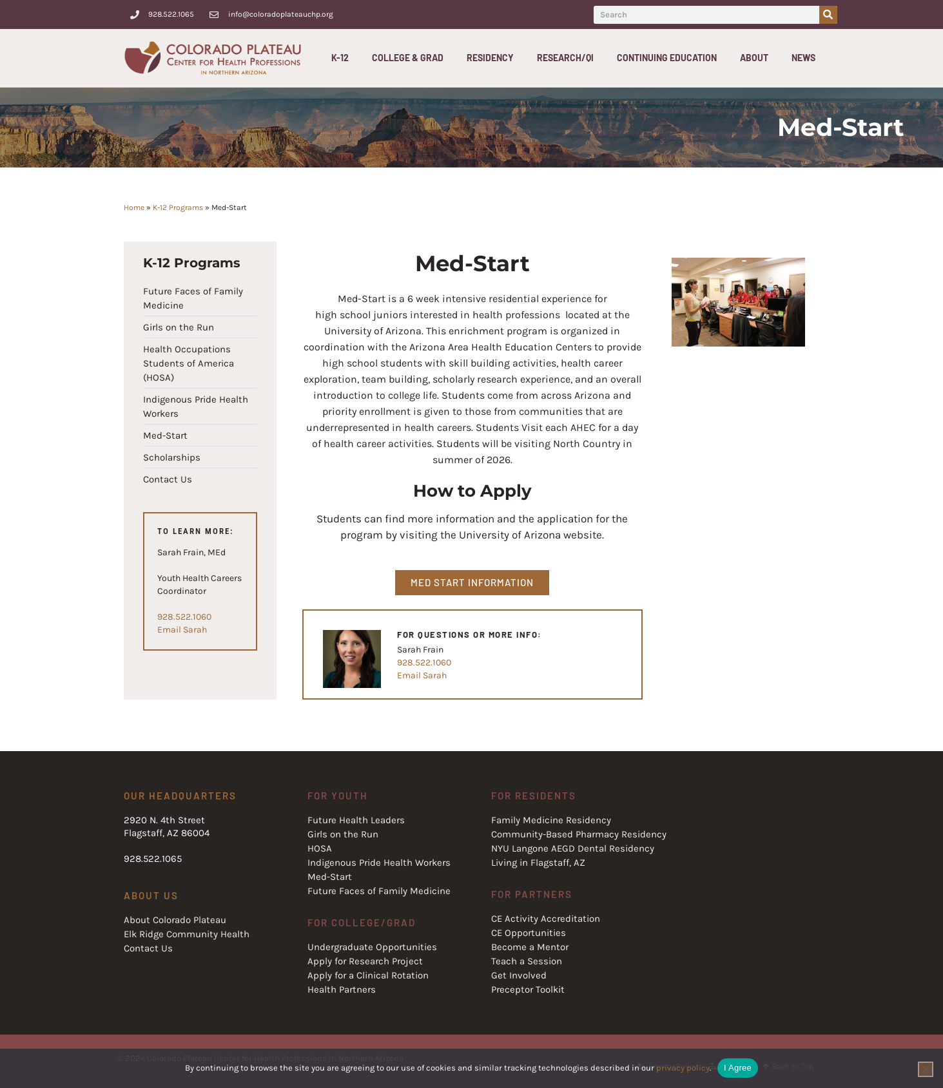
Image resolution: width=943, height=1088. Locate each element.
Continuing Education (670, 58)
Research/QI (568, 58)
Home (134, 207)
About (757, 58)
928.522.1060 (184, 616)
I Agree (738, 1068)
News (803, 57)
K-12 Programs (178, 207)
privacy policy (683, 1068)
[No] (925, 1069)
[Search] (828, 15)
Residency (493, 58)
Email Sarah (182, 629)
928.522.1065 (153, 858)
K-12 (343, 58)
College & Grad (411, 58)
